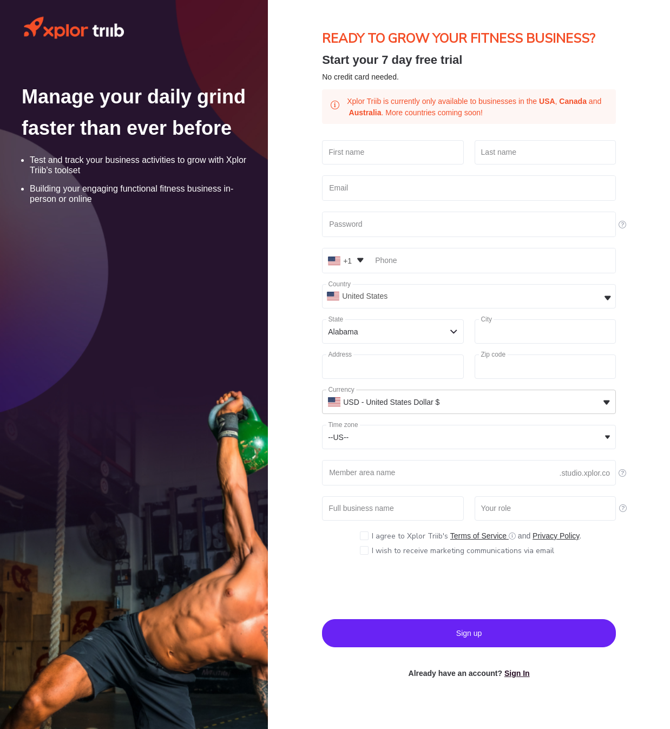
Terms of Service (479, 535)
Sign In (517, 673)
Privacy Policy (556, 535)
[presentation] (469, 587)
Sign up (469, 633)
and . (476, 536)
